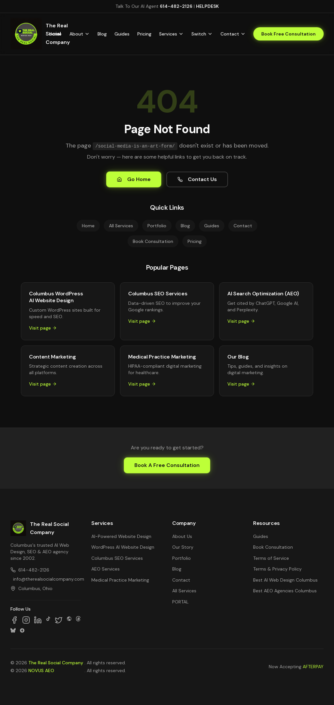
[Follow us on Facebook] (14, 620)
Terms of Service (271, 558)
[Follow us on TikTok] (48, 620)
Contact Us (197, 179)
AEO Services (105, 569)
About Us (182, 536)
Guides (121, 34)
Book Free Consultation (288, 34)
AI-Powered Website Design (121, 536)
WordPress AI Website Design (122, 547)
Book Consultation (153, 241)
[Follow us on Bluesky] (13, 630)
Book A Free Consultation (167, 465)
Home (55, 34)
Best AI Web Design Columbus (285, 580)
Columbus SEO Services (117, 558)
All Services (121, 226)
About (79, 34)
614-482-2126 (176, 6)
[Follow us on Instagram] (26, 620)
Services (171, 34)
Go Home (134, 179)
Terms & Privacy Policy (277, 569)
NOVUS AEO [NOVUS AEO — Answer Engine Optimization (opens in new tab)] (41, 670)
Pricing (144, 34)
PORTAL (180, 602)
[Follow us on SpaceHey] (69, 620)
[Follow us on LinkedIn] (38, 620)
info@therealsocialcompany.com (47, 579)
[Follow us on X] (59, 620)
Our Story (182, 547)
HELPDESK (207, 6)
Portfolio (156, 226)
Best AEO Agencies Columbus (285, 591)
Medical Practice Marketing (120, 580)
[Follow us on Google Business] (22, 630)
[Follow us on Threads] (78, 620)
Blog (102, 34)
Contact (233, 34)
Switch (202, 34)
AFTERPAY (313, 667)
